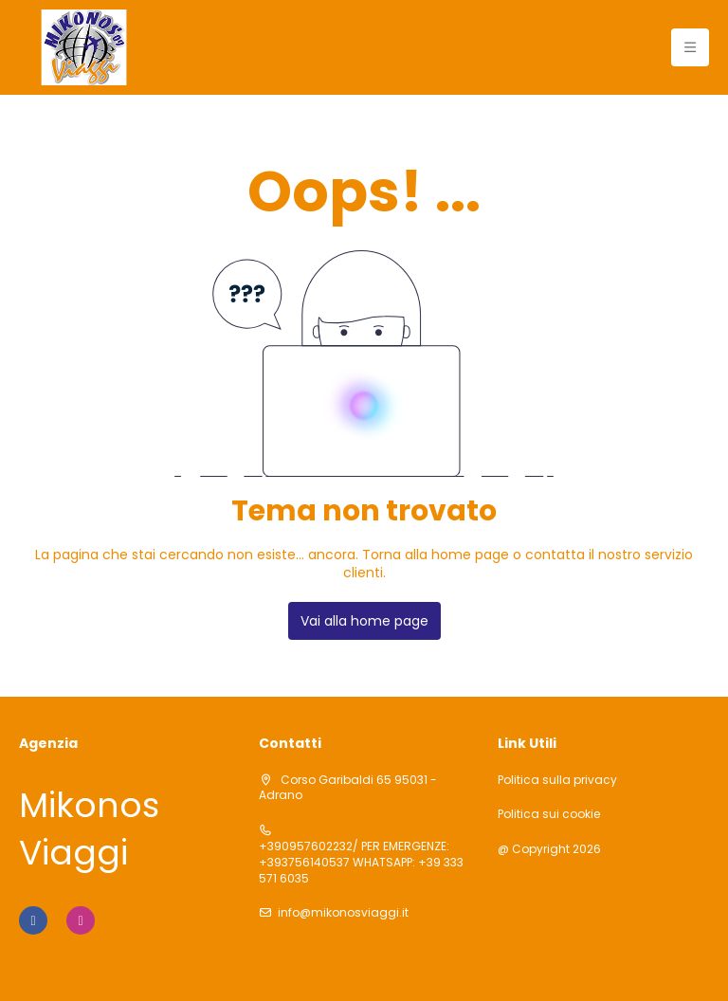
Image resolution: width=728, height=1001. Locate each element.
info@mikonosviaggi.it (343, 912)
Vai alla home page (364, 620)
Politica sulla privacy (557, 780)
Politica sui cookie (549, 814)
